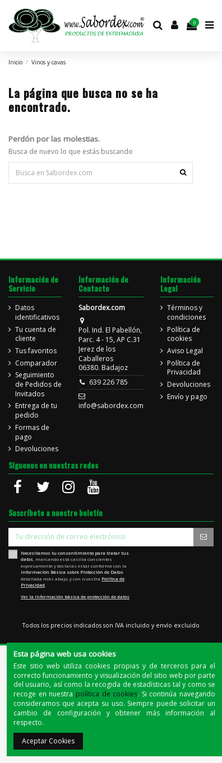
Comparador (36, 363)
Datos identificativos (37, 312)
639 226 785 (108, 382)
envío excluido (178, 625)
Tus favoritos (36, 351)
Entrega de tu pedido (36, 410)
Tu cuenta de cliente (35, 334)
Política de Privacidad (184, 368)
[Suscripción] (203, 537)
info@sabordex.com (111, 405)
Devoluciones (36, 448)
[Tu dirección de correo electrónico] (100, 537)
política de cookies (106, 694)
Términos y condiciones (186, 312)
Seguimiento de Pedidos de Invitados (38, 385)
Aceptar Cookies (48, 741)
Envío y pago (187, 396)
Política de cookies (183, 334)
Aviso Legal (185, 351)
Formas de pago (32, 432)
